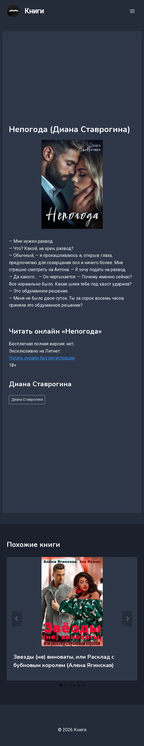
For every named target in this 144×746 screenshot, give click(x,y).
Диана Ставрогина (27, 399)
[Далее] (127, 618)
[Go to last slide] (17, 618)
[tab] (61, 685)
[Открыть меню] (132, 11)
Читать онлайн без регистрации (42, 358)
